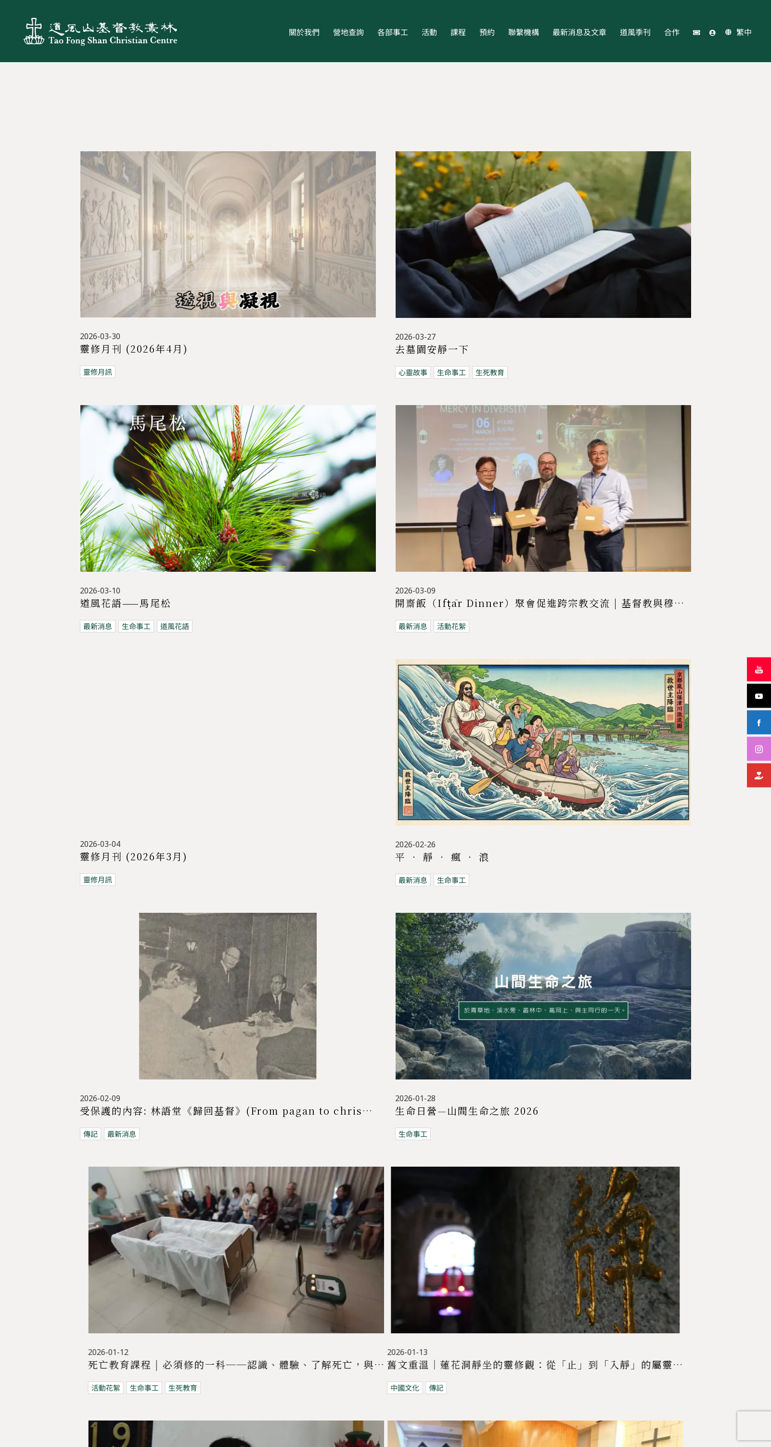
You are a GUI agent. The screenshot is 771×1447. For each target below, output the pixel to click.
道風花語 (174, 612)
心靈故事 (388, 372)
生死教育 (465, 372)
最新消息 (97, 612)
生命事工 (426, 372)
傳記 (90, 977)
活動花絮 (426, 612)
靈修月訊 (97, 372)
